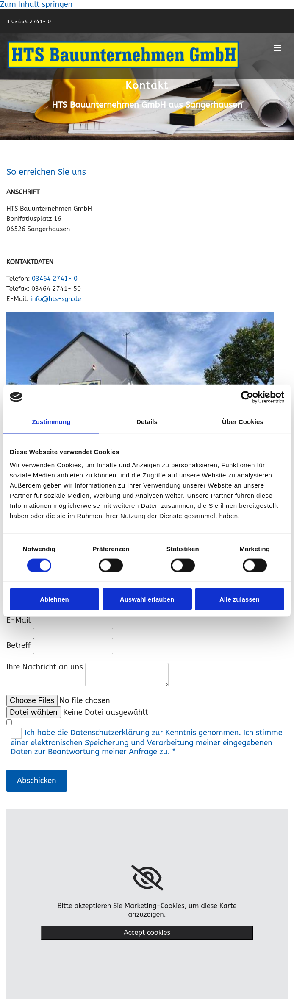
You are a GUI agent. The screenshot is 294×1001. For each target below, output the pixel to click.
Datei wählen (34, 712)
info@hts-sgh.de (56, 299)
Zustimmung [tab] (51, 421)
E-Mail (18, 620)
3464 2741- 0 (33, 21)
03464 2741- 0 (55, 278)
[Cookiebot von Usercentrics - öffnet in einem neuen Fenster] (247, 396)
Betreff (18, 645)
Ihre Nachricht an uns (44, 667)
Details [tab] (147, 421)
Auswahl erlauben (147, 599)
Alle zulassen (239, 599)
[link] (147, 878)
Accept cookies (147, 933)
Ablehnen (54, 599)
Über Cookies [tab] (242, 421)
